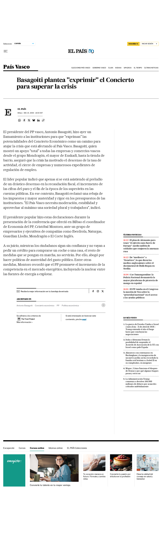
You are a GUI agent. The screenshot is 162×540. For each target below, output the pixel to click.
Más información (25, 322)
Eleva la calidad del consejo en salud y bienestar (145, 476)
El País (22, 109)
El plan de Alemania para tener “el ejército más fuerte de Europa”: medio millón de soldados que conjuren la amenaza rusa (141, 246)
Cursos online (37, 448)
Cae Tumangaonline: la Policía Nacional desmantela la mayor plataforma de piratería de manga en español (140, 278)
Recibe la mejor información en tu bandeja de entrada (44, 291)
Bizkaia (118, 68)
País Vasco (16, 67)
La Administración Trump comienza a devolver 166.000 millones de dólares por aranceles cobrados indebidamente (141, 383)
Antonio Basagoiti (25, 305)
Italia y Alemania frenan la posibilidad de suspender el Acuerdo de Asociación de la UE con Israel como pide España (142, 343)
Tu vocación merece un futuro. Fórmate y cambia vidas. (94, 476)
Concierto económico (44, 305)
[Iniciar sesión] (150, 44)
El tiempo (138, 68)
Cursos (22, 448)
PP (58, 305)
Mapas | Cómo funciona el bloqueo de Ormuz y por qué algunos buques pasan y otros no (142, 371)
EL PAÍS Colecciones (77, 448)
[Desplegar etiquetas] (103, 305)
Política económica (70, 305)
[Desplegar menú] (5, 51)
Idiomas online (56, 448)
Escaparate (8, 448)
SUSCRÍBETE (133, 44)
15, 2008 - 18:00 (33, 113)
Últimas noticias (151, 68)
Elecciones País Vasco (81, 68)
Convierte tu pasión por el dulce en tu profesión (120, 475)
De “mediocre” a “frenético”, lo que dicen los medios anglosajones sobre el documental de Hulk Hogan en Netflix (139, 263)
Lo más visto (130, 318)
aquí (84, 319)
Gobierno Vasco (99, 68)
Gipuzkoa (128, 68)
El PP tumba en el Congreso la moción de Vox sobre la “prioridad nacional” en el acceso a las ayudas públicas (140, 293)
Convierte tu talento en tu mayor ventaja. (50, 485)
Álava (110, 68)
